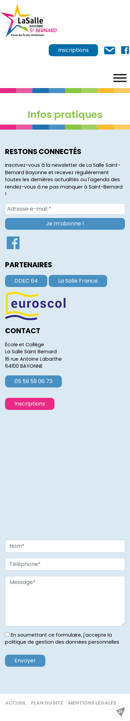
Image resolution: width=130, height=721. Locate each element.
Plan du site (47, 703)
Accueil (15, 703)
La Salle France (78, 281)
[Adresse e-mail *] (65, 209)
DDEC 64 (26, 281)
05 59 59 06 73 (33, 381)
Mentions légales (92, 703)
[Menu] (120, 78)
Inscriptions (73, 50)
